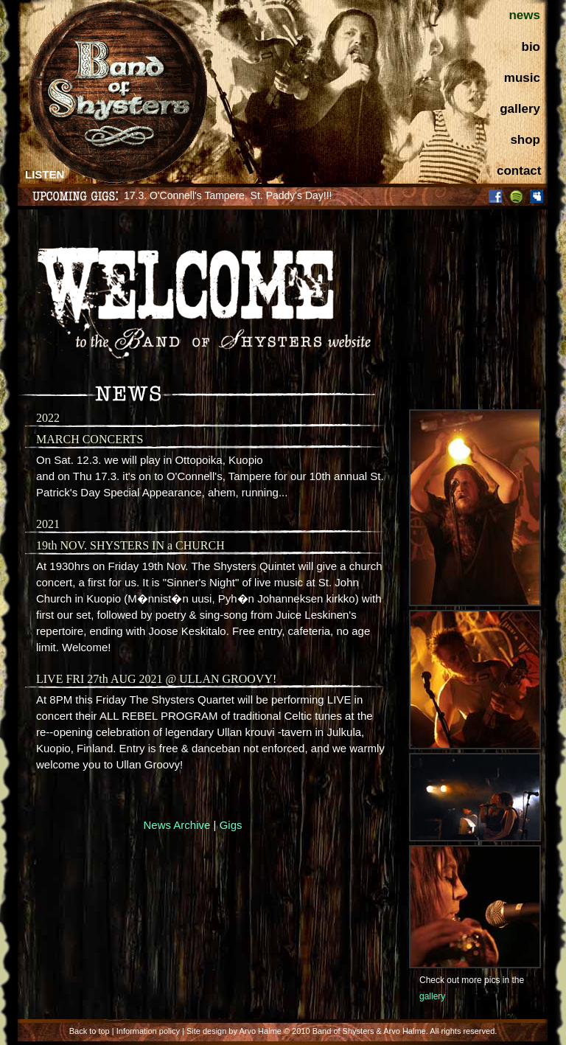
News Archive (177, 825)
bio (531, 47)
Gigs (231, 825)
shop (525, 140)
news (524, 15)
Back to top (89, 1031)
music (522, 78)
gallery (520, 109)
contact (519, 171)
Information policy (148, 1031)
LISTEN (44, 174)
